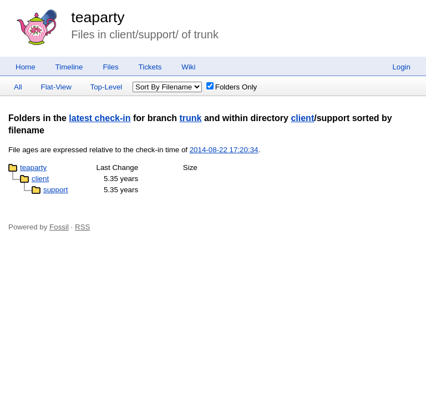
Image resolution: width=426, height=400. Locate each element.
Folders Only (231, 87)
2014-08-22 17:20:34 (224, 150)
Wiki (188, 67)
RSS (82, 227)
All (18, 87)
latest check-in (99, 118)
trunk (191, 118)
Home (26, 67)
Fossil (59, 227)
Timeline (69, 67)
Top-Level (106, 87)
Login (401, 67)
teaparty (97, 17)
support (55, 190)
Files (110, 67)
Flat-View (56, 87)
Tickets (150, 67)
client (302, 118)
